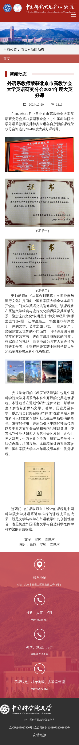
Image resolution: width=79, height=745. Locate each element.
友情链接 (39, 735)
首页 (24, 49)
